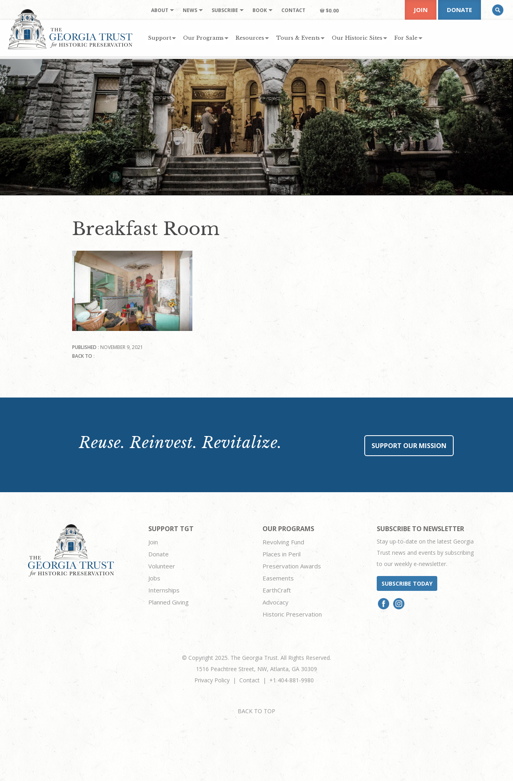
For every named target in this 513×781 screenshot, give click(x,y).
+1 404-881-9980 (291, 680)
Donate (459, 10)
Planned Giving (168, 602)
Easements (278, 578)
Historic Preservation (292, 614)
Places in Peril (282, 554)
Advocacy (276, 602)
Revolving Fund (283, 542)
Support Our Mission (409, 445)
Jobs (154, 578)
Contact (249, 680)
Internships (164, 590)
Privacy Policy (212, 680)
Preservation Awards (292, 566)
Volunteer (161, 566)
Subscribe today (407, 583)
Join (421, 10)
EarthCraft (277, 590)
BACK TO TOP (256, 711)
